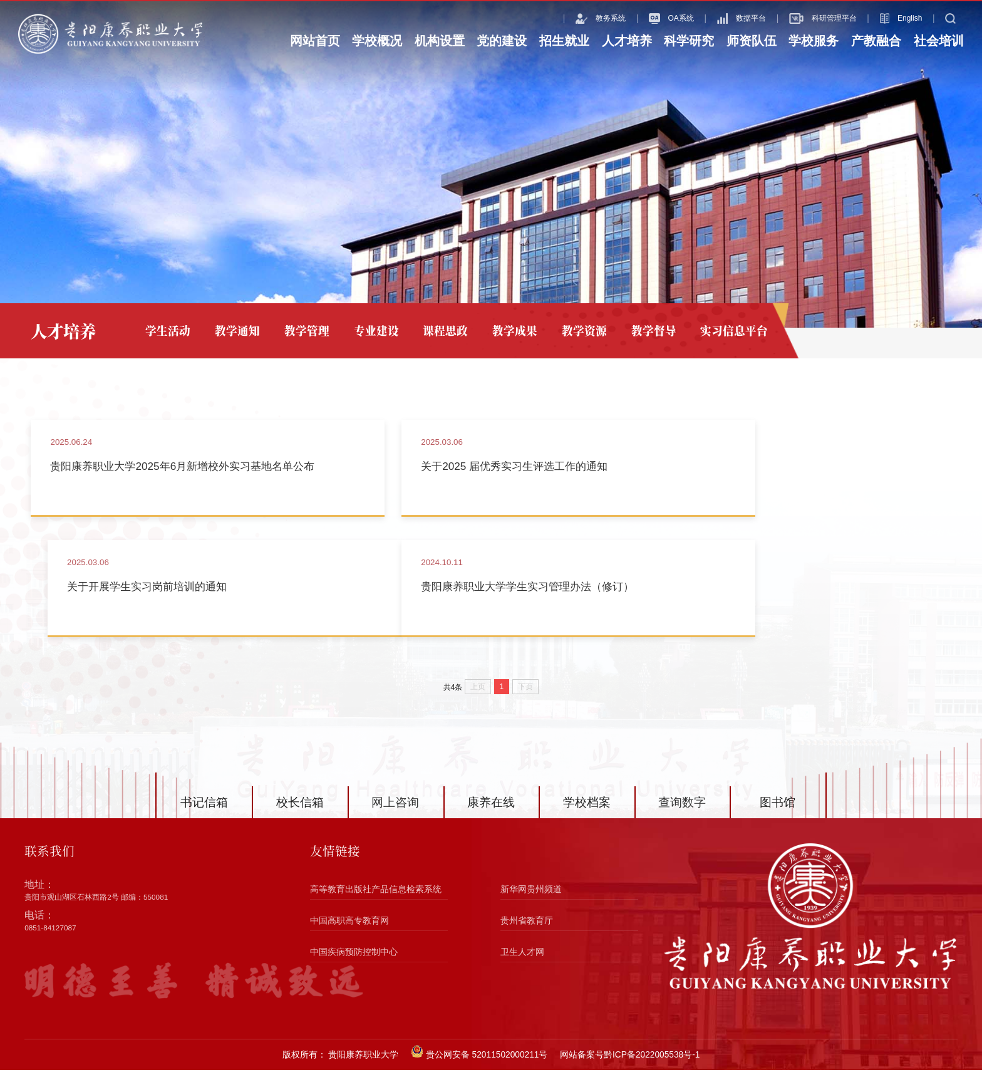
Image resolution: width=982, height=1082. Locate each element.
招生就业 (564, 41)
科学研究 (689, 41)
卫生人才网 (522, 964)
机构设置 (440, 41)
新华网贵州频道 (531, 902)
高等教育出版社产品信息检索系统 (376, 902)
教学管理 (305, 330)
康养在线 (491, 814)
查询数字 (682, 814)
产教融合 (876, 41)
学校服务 (813, 41)
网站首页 (315, 41)
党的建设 (502, 41)
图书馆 (778, 814)
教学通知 (236, 330)
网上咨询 (395, 814)
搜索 (945, 18)
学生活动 (167, 330)
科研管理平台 (805, 18)
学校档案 (587, 814)
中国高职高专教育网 (349, 932)
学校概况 (377, 41)
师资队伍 (751, 41)
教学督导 (646, 330)
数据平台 (724, 18)
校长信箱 (300, 814)
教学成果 (509, 330)
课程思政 (441, 330)
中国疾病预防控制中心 (354, 964)
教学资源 (578, 330)
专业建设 (373, 330)
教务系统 (583, 18)
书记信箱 (204, 814)
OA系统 (653, 18)
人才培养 (627, 41)
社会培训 (939, 41)
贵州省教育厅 (526, 932)
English (883, 18)
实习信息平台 (726, 330)
